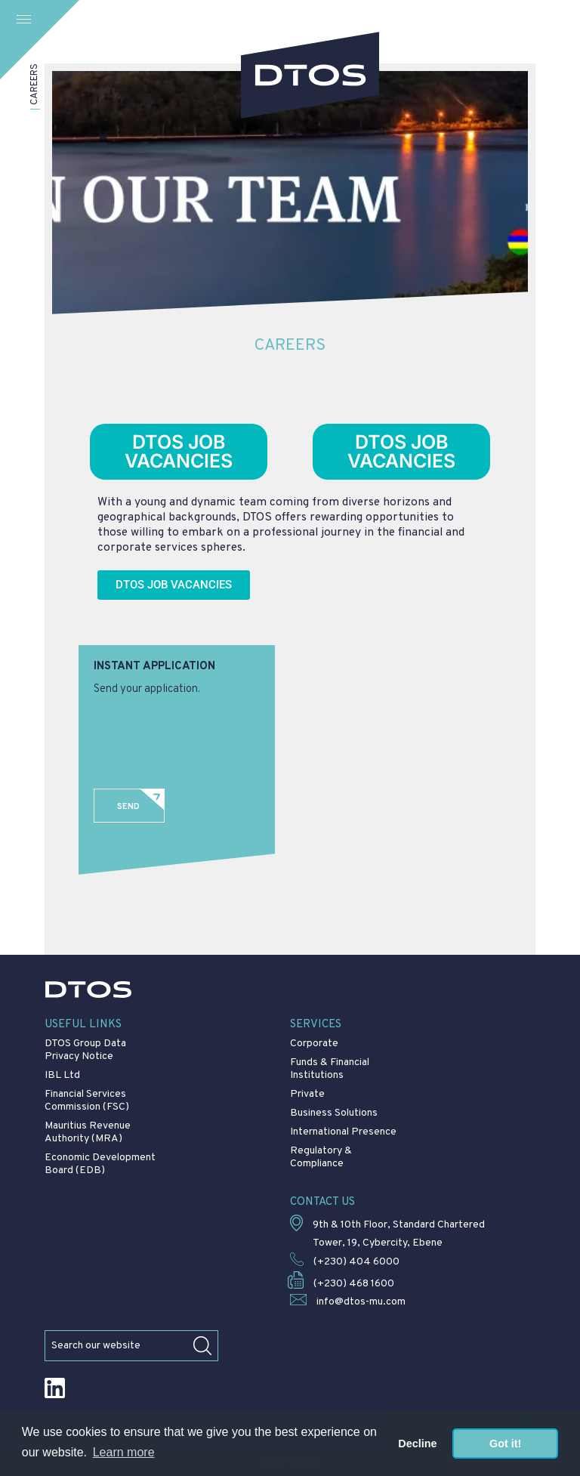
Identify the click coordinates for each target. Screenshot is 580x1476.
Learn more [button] (124, 1452)
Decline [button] (417, 1443)
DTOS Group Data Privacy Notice (85, 1050)
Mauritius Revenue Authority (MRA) (88, 1132)
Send (128, 806)
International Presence (343, 1132)
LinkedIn (55, 1388)
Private (307, 1094)
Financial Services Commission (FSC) (87, 1100)
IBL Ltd (62, 1075)
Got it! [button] (505, 1443)
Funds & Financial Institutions (329, 1069)
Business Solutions (334, 1113)
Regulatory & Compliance (321, 1157)
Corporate (314, 1043)
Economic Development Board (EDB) (100, 1164)
